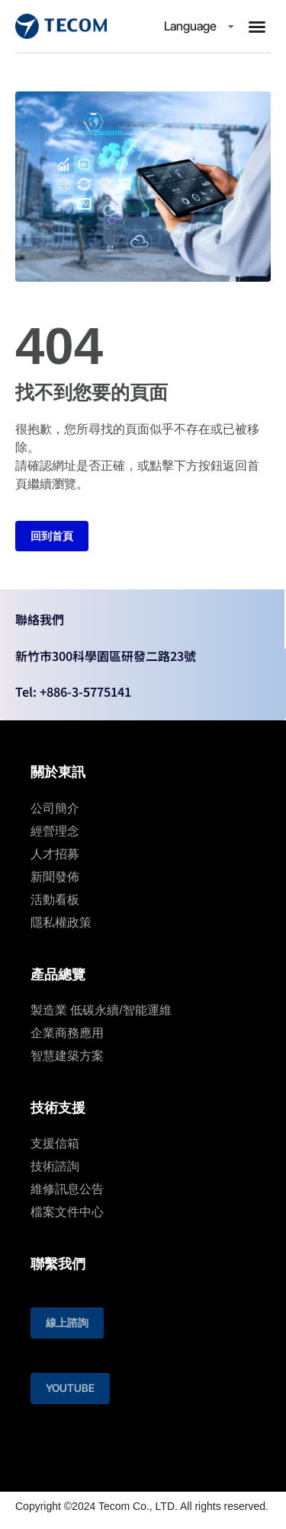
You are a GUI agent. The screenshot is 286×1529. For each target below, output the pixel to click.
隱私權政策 (61, 922)
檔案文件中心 (67, 1211)
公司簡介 (55, 808)
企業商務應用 (67, 1032)
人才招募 (55, 853)
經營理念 (55, 831)
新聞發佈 (55, 876)
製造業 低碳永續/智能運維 (101, 1010)
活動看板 (55, 899)
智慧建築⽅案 (67, 1055)
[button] (257, 26)
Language (194, 26)
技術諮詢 (55, 1166)
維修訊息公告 (67, 1189)
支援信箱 (55, 1143)
